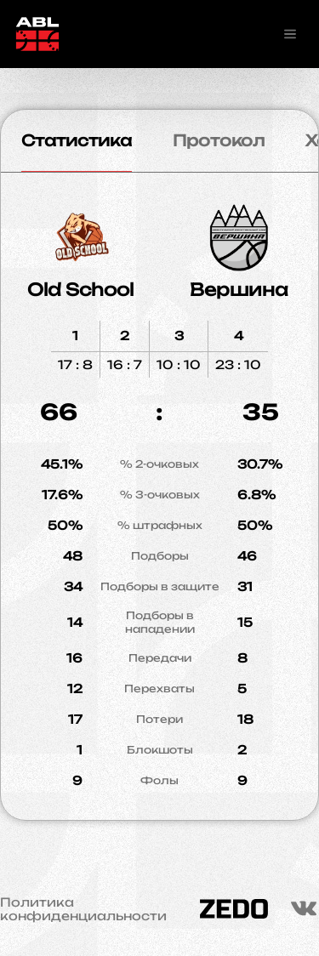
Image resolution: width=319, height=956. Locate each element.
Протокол (219, 140)
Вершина (239, 289)
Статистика (76, 140)
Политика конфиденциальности (83, 909)
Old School (80, 289)
